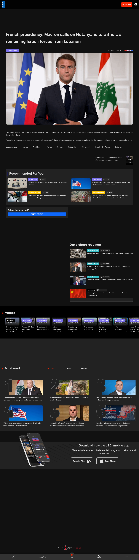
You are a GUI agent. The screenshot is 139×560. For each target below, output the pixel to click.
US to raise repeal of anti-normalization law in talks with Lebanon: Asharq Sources (111, 183)
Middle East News (92, 250)
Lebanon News (33, 179)
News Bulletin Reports (34, 192)
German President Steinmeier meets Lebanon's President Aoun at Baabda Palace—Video (105, 328)
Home (14, 557)
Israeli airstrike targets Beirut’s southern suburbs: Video (43, 328)
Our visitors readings (85, 244)
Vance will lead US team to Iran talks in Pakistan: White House (110, 279)
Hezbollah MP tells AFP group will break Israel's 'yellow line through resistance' (114, 397)
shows (99, 557)
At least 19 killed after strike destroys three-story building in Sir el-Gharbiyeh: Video (28, 328)
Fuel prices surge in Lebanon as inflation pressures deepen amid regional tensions (47, 197)
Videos (10, 312)
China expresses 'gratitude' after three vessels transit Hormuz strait (107, 294)
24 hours (50, 368)
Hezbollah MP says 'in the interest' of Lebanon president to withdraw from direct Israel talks (67, 422)
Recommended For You (25, 173)
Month (82, 368)
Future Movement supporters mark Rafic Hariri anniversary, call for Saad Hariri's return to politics (121, 328)
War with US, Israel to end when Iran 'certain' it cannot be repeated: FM (108, 267)
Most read (12, 367)
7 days (66, 368)
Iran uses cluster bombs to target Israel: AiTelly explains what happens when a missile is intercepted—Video (12, 328)
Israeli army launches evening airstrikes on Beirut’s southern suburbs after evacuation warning (74, 328)
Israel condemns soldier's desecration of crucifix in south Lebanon (69, 397)
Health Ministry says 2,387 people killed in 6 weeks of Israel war (47, 183)
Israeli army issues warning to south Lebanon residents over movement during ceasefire (113, 422)
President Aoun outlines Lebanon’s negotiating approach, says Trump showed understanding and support (22, 397)
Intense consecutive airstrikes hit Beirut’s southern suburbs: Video (59, 328)
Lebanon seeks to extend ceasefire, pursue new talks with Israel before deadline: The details (110, 197)
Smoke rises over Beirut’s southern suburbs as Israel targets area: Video (90, 328)
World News (91, 289)
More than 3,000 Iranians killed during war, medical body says (110, 253)
